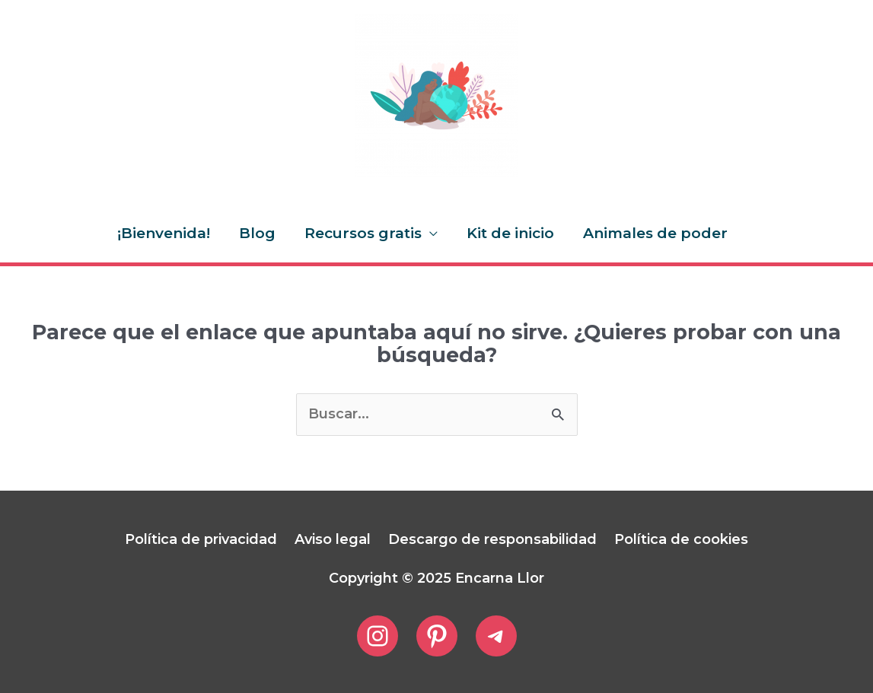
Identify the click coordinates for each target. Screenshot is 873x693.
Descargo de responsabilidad (492, 539)
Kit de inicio (510, 233)
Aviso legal (333, 539)
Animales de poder (655, 233)
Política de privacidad (201, 539)
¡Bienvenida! (163, 233)
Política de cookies (681, 539)
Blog (257, 233)
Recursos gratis (363, 233)
